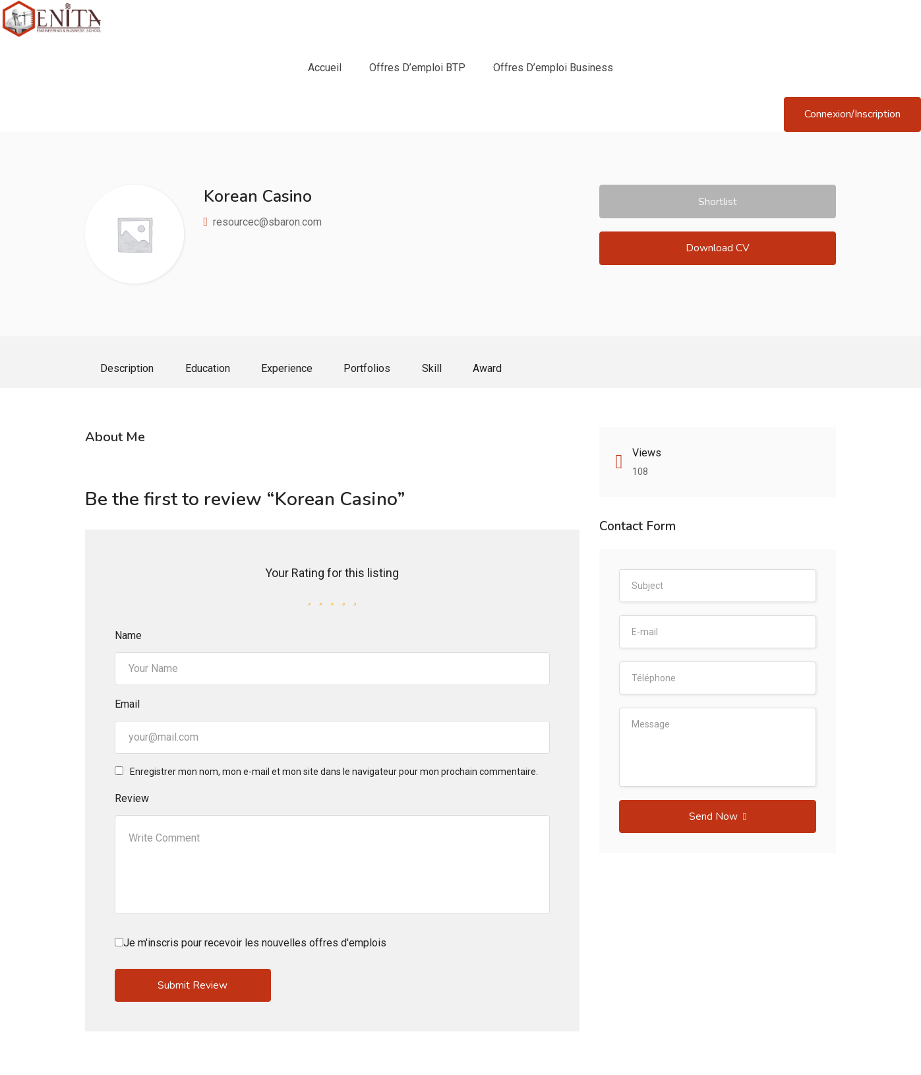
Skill (440, 369)
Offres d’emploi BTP (417, 67)
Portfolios (373, 369)
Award (497, 369)
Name (128, 637)
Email (127, 706)
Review (132, 800)
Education (210, 369)
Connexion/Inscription (852, 114)
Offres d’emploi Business (553, 67)
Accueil (325, 67)
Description (128, 369)
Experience (291, 369)
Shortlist (717, 202)
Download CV (718, 250)
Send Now (717, 819)
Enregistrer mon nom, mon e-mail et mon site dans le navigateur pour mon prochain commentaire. (334, 773)
